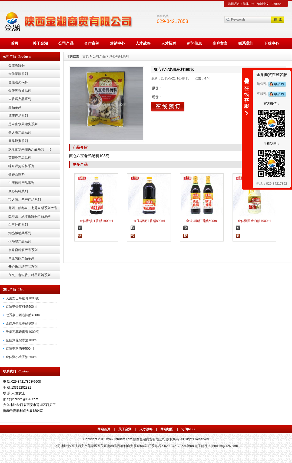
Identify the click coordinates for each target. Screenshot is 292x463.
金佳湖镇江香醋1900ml (96, 221)
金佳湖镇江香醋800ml (21, 323)
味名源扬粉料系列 (21, 166)
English (276, 3)
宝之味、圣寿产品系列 (24, 199)
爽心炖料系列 (18, 191)
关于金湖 (40, 43)
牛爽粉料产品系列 (21, 183)
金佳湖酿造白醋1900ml (254, 221)
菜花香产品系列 (19, 158)
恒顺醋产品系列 (19, 241)
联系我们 (245, 43)
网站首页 (103, 429)
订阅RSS (188, 429)
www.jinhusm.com (119, 439)
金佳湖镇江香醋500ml (202, 221)
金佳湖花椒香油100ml (21, 340)
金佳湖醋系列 (18, 74)
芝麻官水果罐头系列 (23, 124)
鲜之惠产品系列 (19, 132)
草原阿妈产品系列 (21, 258)
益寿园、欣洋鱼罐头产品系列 (29, 216)
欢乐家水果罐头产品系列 (26, 149)
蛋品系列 (14, 107)
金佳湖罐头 (16, 65)
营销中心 (117, 43)
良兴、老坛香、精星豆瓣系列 (29, 275)
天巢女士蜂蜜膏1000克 (22, 298)
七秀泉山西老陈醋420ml (23, 315)
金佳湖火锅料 (18, 82)
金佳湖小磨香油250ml (21, 357)
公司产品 (66, 43)
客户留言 (220, 43)
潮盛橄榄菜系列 (19, 233)
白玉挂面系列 (18, 225)
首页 (14, 43)
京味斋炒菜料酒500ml (21, 307)
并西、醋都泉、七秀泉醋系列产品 (32, 208)
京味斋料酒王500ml (20, 348)
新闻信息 (194, 43)
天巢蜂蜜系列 (18, 141)
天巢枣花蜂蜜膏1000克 (22, 332)
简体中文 (249, 3)
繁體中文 (263, 3)
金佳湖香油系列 (19, 90)
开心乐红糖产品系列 (23, 267)
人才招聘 (168, 43)
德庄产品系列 (18, 116)
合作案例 (91, 43)
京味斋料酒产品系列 (23, 250)
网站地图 (166, 429)
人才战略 (143, 43)
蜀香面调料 (16, 174)
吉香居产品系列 (19, 99)
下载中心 (271, 43)
